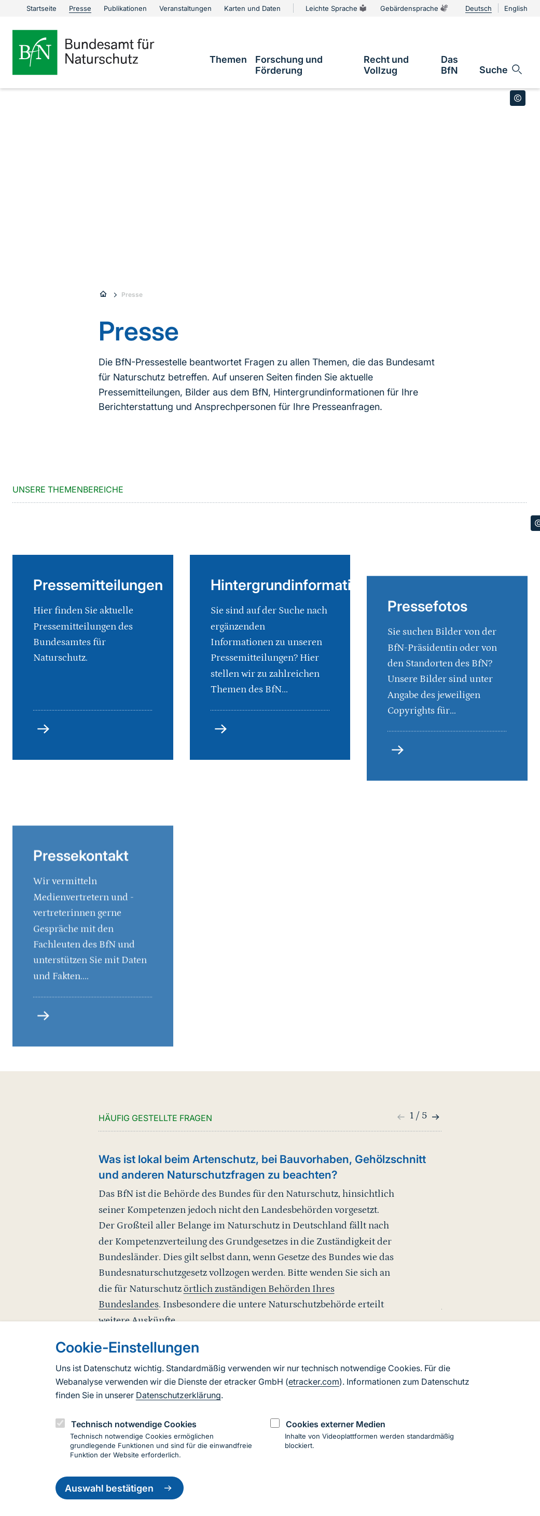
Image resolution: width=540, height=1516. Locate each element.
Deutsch (478, 8)
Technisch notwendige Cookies (134, 1424)
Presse (132, 294)
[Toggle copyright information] (517, 98)
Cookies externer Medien (335, 1424)
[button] (434, 1117)
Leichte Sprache (337, 8)
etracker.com (313, 1381)
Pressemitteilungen (98, 681)
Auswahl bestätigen (119, 1488)
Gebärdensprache (414, 8)
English (516, 8)
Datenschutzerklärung (178, 1395)
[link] (228, 59)
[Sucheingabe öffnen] (501, 69)
